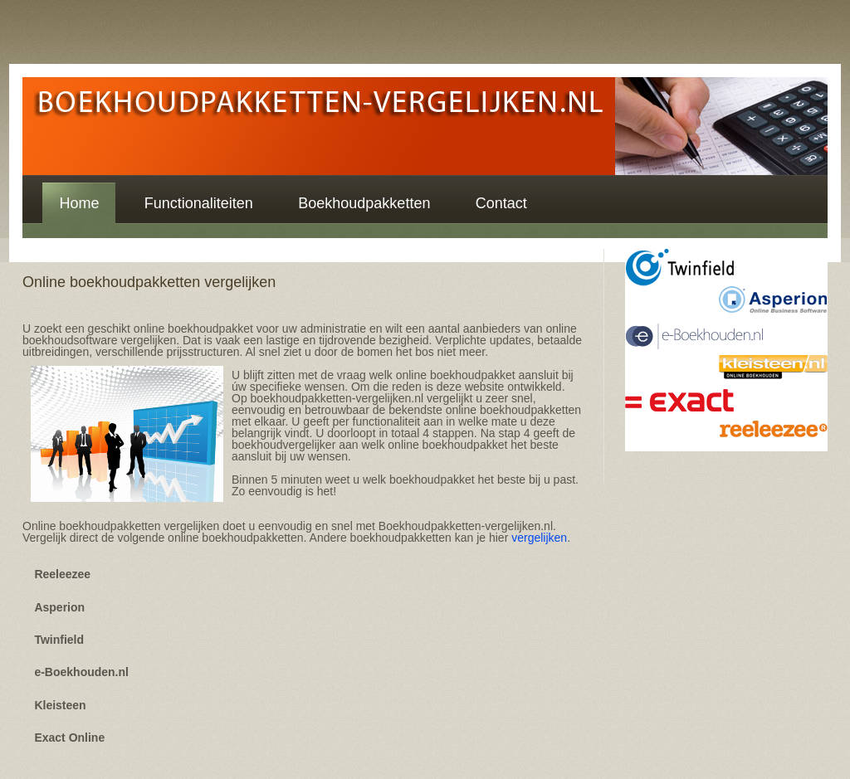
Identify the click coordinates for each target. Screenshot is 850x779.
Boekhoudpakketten (364, 203)
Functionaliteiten (198, 203)
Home (79, 203)
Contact (501, 203)
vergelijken (539, 537)
